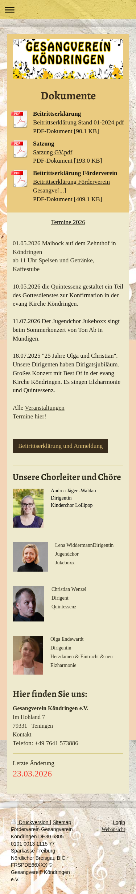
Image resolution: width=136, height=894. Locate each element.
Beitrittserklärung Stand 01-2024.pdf (78, 122)
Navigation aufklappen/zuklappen (68, 9)
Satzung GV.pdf (52, 152)
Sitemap (62, 822)
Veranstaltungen (45, 407)
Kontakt (22, 734)
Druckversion (30, 822)
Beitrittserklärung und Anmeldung (60, 445)
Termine (23, 416)
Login (119, 822)
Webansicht (113, 829)
